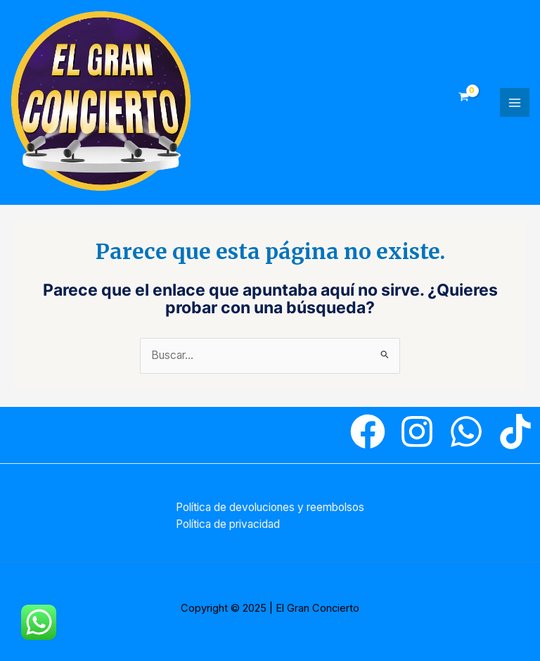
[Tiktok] (515, 431)
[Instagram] (417, 431)
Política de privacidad (228, 524)
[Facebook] (367, 431)
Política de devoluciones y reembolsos (270, 507)
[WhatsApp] (466, 431)
